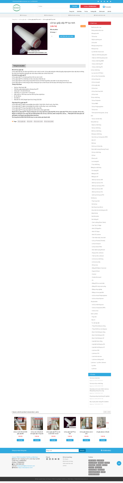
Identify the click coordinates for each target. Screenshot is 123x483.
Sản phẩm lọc (94, 121)
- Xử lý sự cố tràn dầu (96, 146)
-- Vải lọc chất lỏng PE (97, 67)
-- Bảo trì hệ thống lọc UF (97, 338)
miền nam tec (92, 460)
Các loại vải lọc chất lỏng (96, 383)
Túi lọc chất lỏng (95, 97)
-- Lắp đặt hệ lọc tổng (96, 341)
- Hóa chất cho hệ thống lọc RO (99, 210)
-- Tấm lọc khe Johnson (97, 256)
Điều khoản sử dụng (74, 15)
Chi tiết (20, 440)
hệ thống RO (92, 465)
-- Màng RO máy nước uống (98, 286)
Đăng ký (82, 450)
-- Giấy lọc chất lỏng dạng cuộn (99, 58)
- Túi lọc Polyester (96, 100)
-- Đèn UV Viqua (95, 231)
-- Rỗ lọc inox (94, 265)
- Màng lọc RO (95, 173)
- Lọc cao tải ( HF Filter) (97, 73)
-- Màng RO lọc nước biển (97, 283)
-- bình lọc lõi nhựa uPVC (97, 195)
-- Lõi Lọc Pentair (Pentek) (98, 240)
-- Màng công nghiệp (96, 289)
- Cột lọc (93, 155)
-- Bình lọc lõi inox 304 (97, 189)
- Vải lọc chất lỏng (96, 128)
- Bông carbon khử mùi (97, 30)
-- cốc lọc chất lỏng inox (97, 304)
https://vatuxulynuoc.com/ (25, 467)
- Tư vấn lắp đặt (95, 323)
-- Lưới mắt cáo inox (96, 356)
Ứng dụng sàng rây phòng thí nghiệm (100, 396)
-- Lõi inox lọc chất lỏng (97, 259)
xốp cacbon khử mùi (94, 474)
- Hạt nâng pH (94, 219)
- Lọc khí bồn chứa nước (97, 51)
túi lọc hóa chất (92, 469)
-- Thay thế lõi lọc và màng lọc (99, 329)
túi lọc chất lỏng (93, 462)
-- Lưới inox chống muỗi (97, 359)
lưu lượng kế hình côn (94, 472)
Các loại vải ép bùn (95, 378)
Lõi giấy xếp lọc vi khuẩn (102, 432)
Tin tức (86, 11)
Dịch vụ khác (94, 313)
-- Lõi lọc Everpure (96, 243)
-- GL (92, 280)
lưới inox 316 (98, 467)
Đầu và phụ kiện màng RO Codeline (99, 401)
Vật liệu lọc (94, 198)
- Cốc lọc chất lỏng (96, 152)
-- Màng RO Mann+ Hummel (98, 268)
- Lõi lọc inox (94, 88)
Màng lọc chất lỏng (96, 167)
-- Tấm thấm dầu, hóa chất (98, 237)
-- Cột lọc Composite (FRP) (98, 307)
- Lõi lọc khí (94, 42)
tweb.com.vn (84, 479)
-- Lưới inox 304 (95, 350)
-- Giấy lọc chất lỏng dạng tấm (99, 54)
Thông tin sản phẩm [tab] (19, 66)
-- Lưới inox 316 (95, 353)
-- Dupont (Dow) (95, 271)
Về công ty (23, 15)
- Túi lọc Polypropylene (97, 106)
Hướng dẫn (93, 11)
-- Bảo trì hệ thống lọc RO (97, 335)
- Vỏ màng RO (95, 170)
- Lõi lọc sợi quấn (95, 82)
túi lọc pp (98, 465)
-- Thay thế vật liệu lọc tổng (98, 326)
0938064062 (35, 1)
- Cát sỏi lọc (94, 204)
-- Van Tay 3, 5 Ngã (96, 225)
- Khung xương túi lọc (96, 45)
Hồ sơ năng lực (48, 15)
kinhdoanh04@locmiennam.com (22, 1)
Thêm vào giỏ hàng (66, 36)
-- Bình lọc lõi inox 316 (97, 192)
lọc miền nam (100, 460)
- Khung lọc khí (95, 33)
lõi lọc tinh (29, 121)
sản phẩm (108, 7)
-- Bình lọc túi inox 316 (97, 182)
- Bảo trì (93, 320)
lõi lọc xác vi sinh (38, 121)
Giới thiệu (79, 11)
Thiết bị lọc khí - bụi (96, 27)
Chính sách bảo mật (99, 15)
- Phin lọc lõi (94, 158)
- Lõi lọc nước (94, 94)
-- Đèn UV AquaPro (96, 228)
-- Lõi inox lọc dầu (95, 262)
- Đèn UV (93, 140)
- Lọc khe (93, 365)
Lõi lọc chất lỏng (95, 70)
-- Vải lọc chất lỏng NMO (97, 61)
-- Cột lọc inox (94, 310)
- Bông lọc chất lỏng (96, 134)
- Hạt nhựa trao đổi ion (97, 207)
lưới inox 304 (101, 469)
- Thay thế (93, 317)
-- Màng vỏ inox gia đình (97, 292)
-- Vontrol (93, 274)
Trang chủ (71, 11)
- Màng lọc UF (94, 176)
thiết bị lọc (100, 462)
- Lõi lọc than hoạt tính (97, 91)
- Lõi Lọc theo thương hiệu (98, 76)
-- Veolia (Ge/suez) (96, 277)
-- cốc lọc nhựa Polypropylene (99, 295)
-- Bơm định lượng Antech (98, 249)
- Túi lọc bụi (94, 36)
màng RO (107, 462)
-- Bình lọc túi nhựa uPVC (97, 185)
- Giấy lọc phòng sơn (96, 39)
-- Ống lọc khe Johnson (97, 253)
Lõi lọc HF (91, 467)
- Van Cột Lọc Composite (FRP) (99, 137)
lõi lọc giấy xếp (21, 121)
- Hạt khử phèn (95, 216)
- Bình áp (93, 143)
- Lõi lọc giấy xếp (95, 85)
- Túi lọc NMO (94, 103)
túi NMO (103, 472)
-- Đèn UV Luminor (96, 234)
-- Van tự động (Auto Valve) (98, 222)
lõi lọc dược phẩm (48, 121)
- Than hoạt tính (95, 201)
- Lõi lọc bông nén (95, 79)
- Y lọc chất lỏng (95, 164)
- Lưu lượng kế (95, 161)
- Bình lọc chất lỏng (96, 131)
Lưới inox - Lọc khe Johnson (98, 362)
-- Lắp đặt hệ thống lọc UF (98, 347)
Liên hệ (109, 11)
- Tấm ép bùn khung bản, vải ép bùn (99, 114)
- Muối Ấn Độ (94, 213)
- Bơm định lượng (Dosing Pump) (100, 149)
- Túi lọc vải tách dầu (96, 118)
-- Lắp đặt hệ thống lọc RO (98, 344)
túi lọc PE (104, 465)
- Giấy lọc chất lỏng (96, 125)
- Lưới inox (94, 368)
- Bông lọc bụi (94, 48)
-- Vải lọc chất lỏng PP (97, 64)
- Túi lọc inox (94, 109)
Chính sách (102, 11)
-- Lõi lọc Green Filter (96, 246)
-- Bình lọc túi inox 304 (97, 179)
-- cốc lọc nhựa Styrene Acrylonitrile (97, 300)
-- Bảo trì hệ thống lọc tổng (98, 332)
